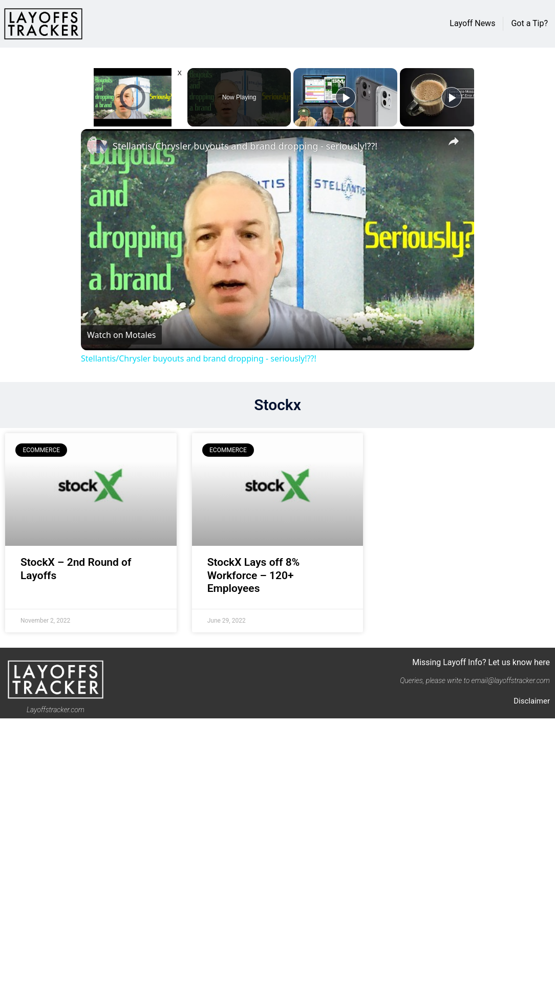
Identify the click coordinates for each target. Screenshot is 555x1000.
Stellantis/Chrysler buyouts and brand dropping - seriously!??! (245, 146)
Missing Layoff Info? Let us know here (481, 662)
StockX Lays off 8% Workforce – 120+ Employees (253, 575)
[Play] (345, 97)
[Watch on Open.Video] (121, 335)
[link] (97, 145)
